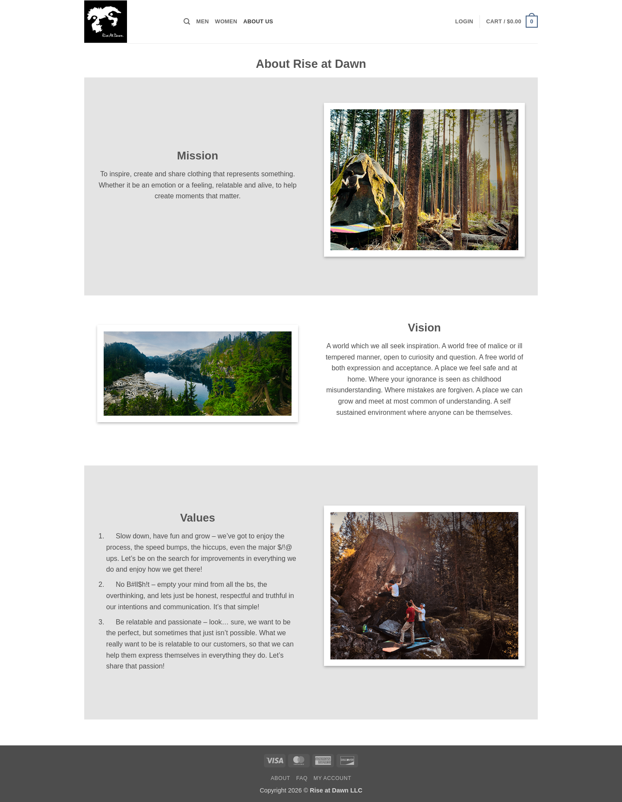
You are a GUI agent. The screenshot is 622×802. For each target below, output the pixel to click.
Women (226, 21)
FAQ (302, 778)
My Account (332, 778)
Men (202, 21)
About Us (258, 21)
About (280, 778)
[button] (464, 21)
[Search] (187, 21)
